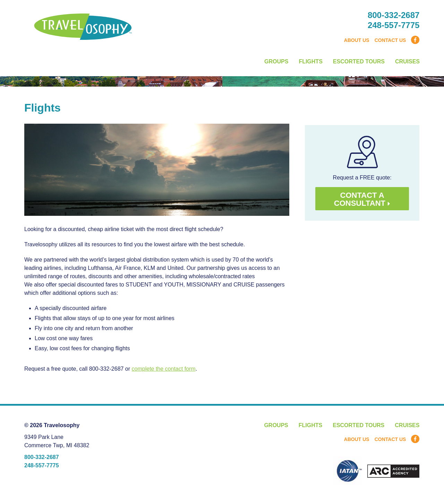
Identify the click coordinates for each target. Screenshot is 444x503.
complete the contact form (164, 369)
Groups (276, 61)
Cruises (407, 61)
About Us (356, 40)
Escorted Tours (359, 61)
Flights (310, 61)
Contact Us (390, 40)
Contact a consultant (362, 199)
